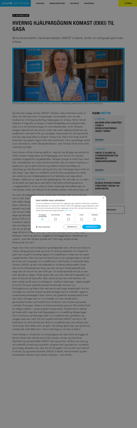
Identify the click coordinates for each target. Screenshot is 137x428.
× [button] (103, 198)
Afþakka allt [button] (72, 227)
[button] (43, 227)
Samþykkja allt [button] (92, 227)
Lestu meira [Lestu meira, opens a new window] (69, 210)
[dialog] (68, 214)
